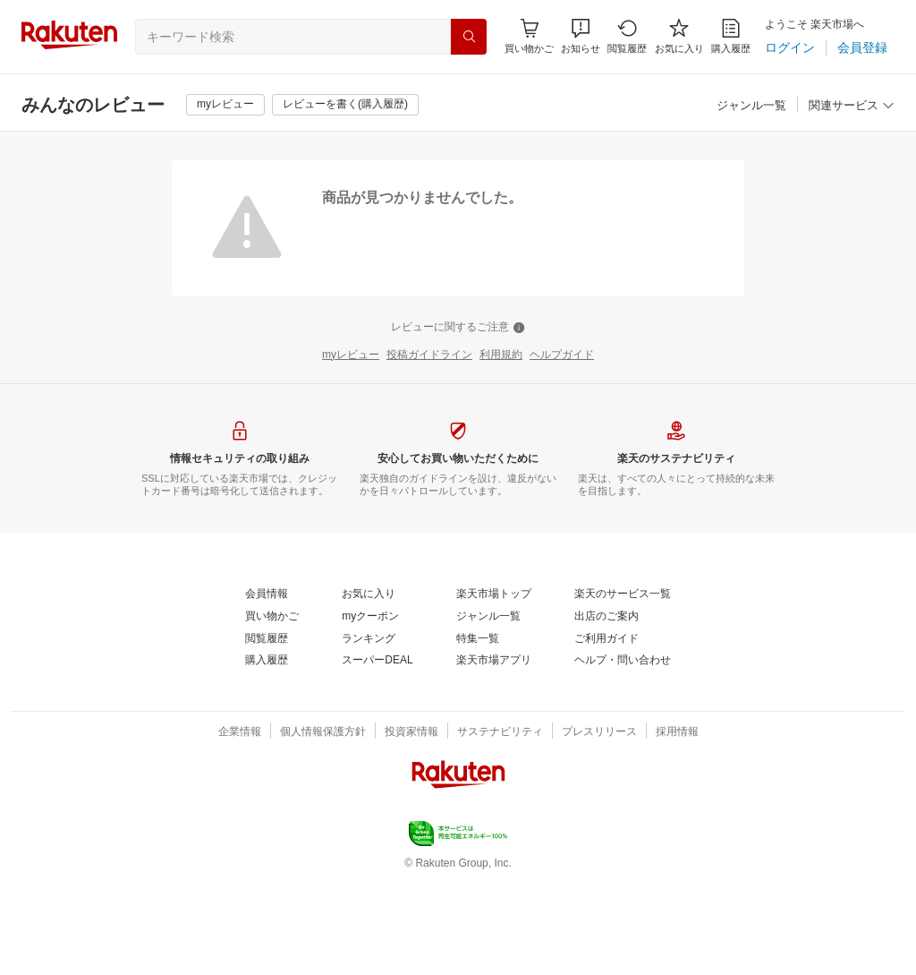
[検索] (469, 37)
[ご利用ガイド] (606, 639)
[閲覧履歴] (627, 36)
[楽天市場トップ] (493, 594)
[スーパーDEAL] (377, 661)
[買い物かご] (272, 617)
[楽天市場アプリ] (493, 661)
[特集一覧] (477, 639)
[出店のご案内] (606, 617)
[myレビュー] (225, 104)
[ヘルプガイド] (562, 355)
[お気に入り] (679, 36)
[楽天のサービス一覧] (622, 594)
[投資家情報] (411, 732)
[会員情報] (266, 594)
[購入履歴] (731, 36)
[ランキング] (368, 639)
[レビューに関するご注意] (458, 328)
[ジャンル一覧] (751, 106)
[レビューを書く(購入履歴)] (345, 104)
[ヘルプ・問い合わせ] (622, 661)
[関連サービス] (852, 106)
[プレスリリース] (599, 732)
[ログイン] (790, 47)
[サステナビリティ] (500, 732)
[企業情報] (239, 732)
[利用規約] (500, 355)
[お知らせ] (580, 36)
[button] (580, 36)
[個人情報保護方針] (323, 732)
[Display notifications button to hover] (529, 36)
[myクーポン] (370, 617)
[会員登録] (862, 47)
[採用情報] (677, 732)
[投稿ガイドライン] (429, 355)
